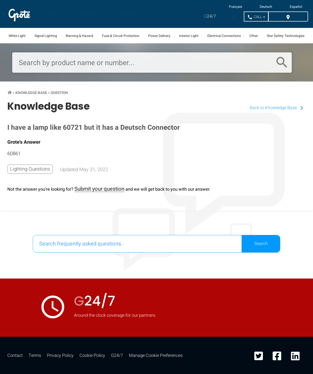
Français (235, 7)
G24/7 (117, 355)
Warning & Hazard (79, 35)
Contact (15, 355)
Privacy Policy (60, 355)
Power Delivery (159, 35)
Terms (35, 355)
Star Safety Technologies (285, 35)
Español (296, 7)
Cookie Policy (92, 355)
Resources (126, 14)
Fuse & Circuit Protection (120, 35)
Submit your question (99, 189)
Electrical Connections (224, 35)
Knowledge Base (31, 92)
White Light (17, 35)
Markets (88, 14)
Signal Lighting (45, 35)
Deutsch (266, 7)
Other (253, 35)
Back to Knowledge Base (278, 108)
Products (51, 14)
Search (261, 243)
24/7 (210, 16)
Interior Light (189, 35)
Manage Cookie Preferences (156, 355)
